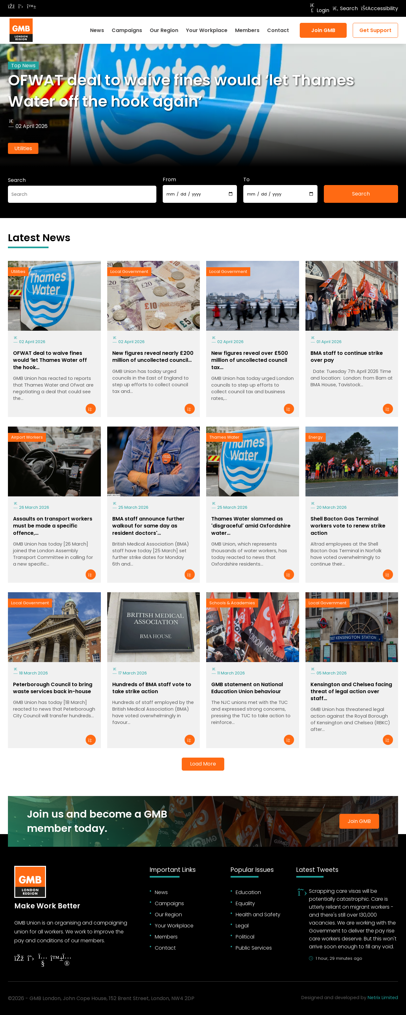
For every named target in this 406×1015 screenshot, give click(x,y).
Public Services (254, 948)
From (169, 179)
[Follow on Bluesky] (30, 6)
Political (245, 936)
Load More (203, 763)
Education (248, 892)
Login (319, 10)
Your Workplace (206, 30)
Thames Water (224, 437)
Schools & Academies (232, 603)
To (246, 179)
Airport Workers (27, 437)
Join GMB (323, 30)
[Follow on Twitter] (20, 6)
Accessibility (379, 8)
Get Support (375, 30)
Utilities (23, 148)
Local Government (129, 271)
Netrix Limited (383, 997)
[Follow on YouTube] (42, 960)
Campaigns (127, 30)
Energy (316, 437)
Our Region (164, 30)
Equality (245, 903)
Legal (242, 925)
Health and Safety (258, 914)
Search (345, 8)
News (97, 30)
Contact (278, 30)
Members (247, 30)
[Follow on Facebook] (11, 6)
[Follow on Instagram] (66, 960)
